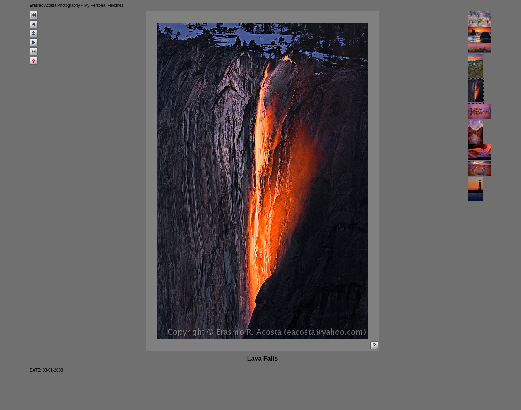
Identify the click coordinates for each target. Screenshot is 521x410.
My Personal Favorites (103, 5)
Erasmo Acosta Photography (55, 5)
